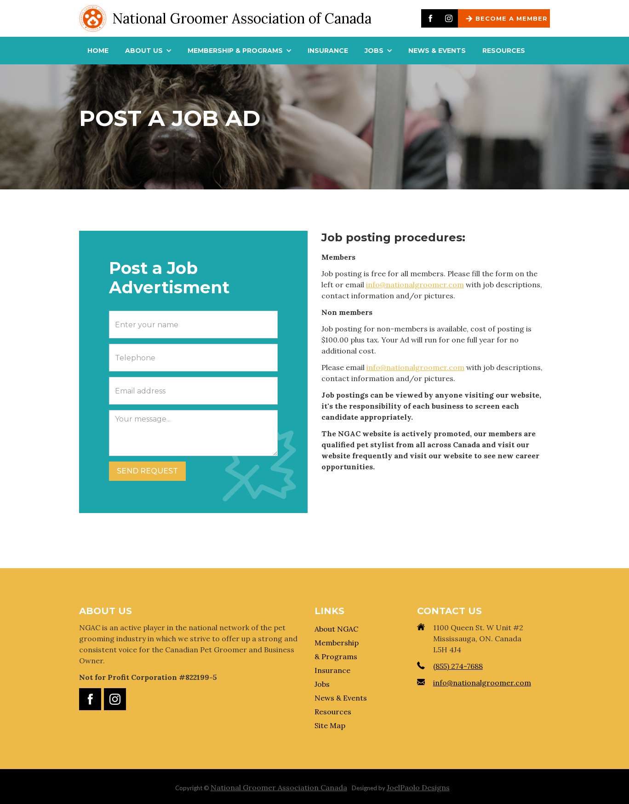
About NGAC (336, 628)
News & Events (340, 697)
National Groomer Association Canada (279, 787)
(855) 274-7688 (458, 666)
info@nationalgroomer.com (415, 284)
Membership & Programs (336, 649)
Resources (332, 711)
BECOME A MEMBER (511, 18)
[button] (148, 50)
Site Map (329, 725)
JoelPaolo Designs (418, 787)
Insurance (332, 670)
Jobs (322, 684)
